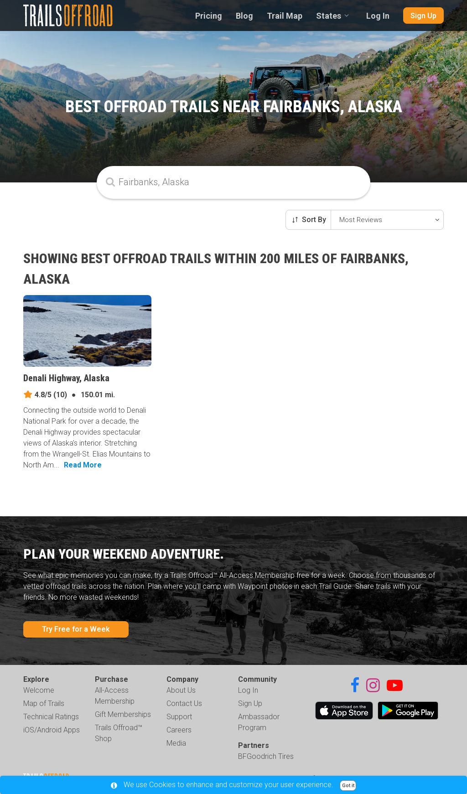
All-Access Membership (115, 696)
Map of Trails (43, 703)
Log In (377, 16)
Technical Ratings (51, 716)
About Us (181, 690)
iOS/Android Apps (51, 730)
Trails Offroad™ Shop (118, 733)
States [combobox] (328, 16)
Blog (244, 16)
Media (176, 743)
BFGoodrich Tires (266, 756)
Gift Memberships (123, 714)
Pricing (208, 16)
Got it (348, 786)
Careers (179, 730)
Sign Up (423, 15)
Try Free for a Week (76, 629)
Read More (83, 465)
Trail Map (284, 16)
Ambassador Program (259, 722)
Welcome (38, 690)
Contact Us (184, 703)
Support (179, 716)
